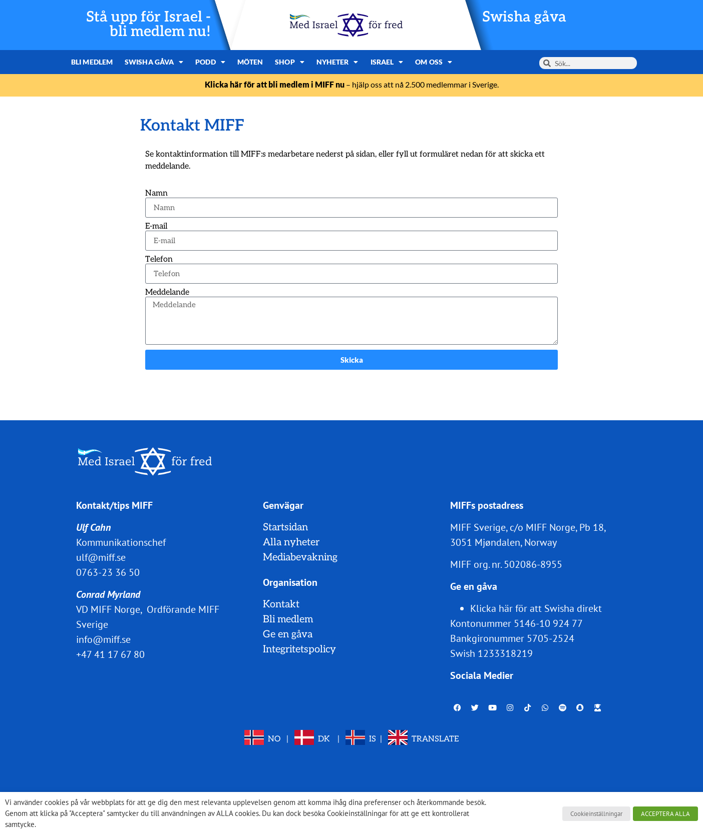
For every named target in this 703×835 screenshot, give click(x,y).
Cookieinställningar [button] (596, 813)
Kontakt (281, 604)
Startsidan (285, 527)
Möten (250, 62)
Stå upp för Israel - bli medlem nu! (148, 25)
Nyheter (337, 62)
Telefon (159, 260)
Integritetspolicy (299, 649)
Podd (210, 62)
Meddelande (167, 293)
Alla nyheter (291, 542)
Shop (289, 62)
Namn (156, 194)
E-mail (156, 227)
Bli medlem (92, 62)
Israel (387, 62)
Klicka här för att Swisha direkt (536, 608)
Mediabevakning (300, 557)
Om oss (433, 62)
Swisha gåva (524, 17)
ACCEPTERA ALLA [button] (665, 813)
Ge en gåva (287, 634)
